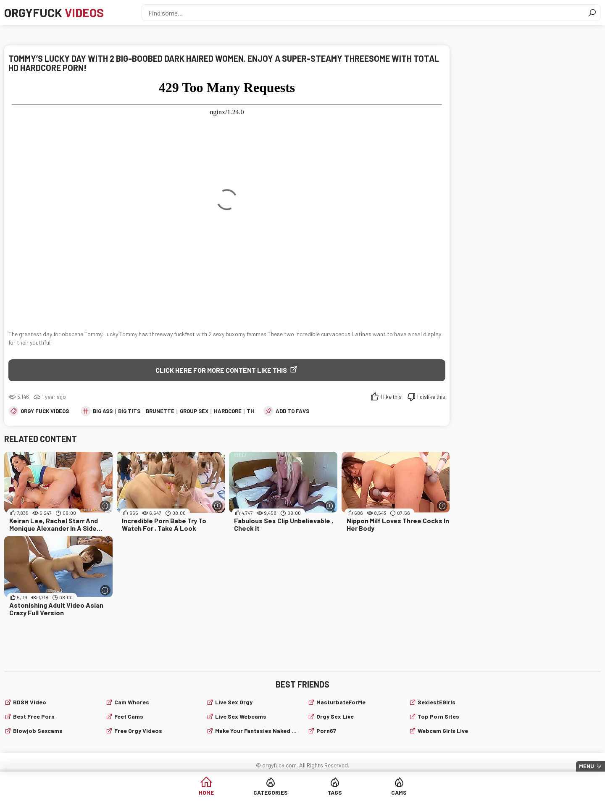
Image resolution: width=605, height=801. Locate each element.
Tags (334, 792)
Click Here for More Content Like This (221, 370)
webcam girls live (443, 730)
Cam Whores (131, 702)
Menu (586, 766)
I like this (391, 396)
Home (206, 792)
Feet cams (128, 716)
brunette (160, 411)
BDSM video (29, 702)
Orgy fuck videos (45, 411)
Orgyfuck (54, 12)
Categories (270, 792)
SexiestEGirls (436, 702)
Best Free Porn (34, 716)
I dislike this (431, 396)
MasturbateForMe (341, 702)
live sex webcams (240, 716)
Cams (399, 792)
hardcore (228, 411)
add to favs (292, 411)
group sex (194, 411)
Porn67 (326, 730)
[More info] (105, 506)
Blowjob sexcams (38, 730)
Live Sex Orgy (234, 702)
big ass (103, 411)
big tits (129, 411)
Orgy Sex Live (335, 716)
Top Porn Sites (438, 716)
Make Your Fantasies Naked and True (256, 730)
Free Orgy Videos (138, 730)
